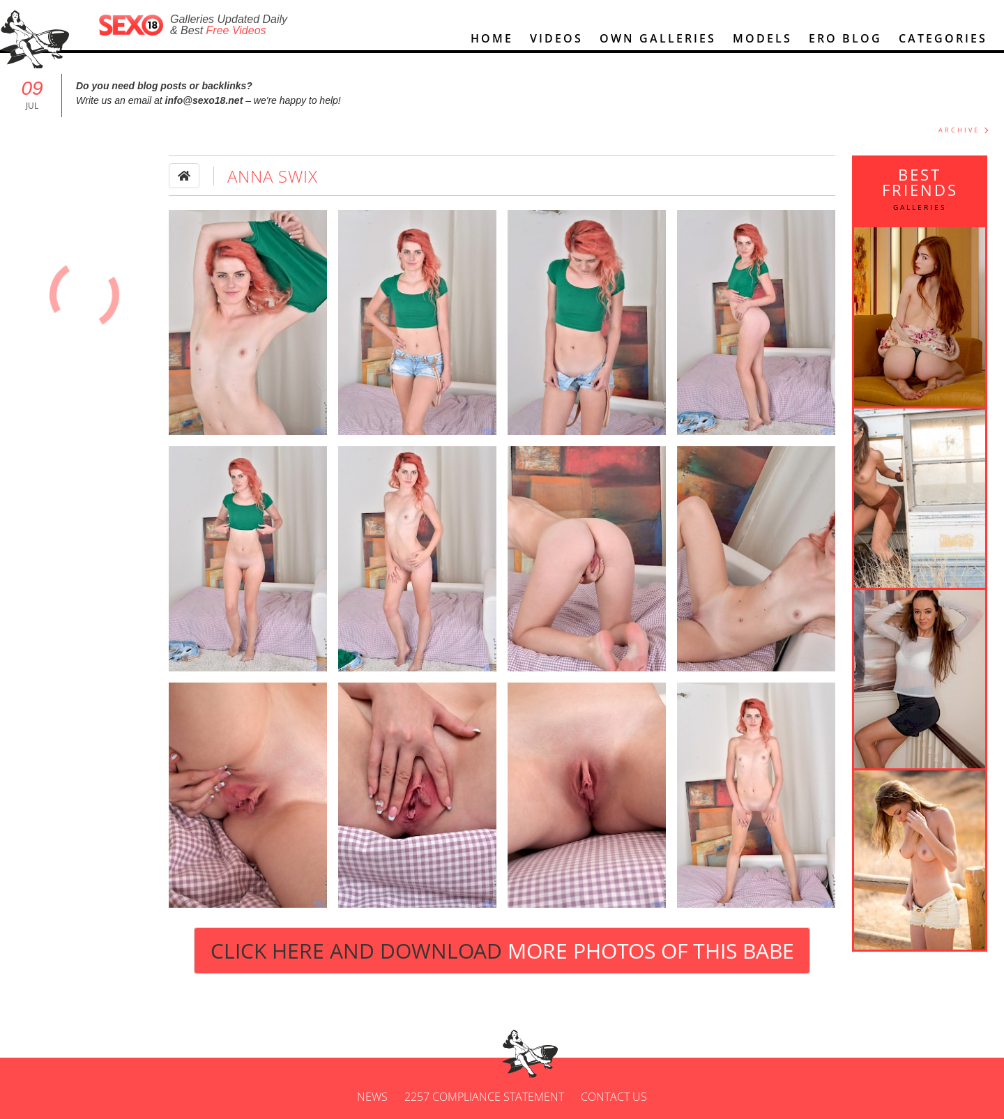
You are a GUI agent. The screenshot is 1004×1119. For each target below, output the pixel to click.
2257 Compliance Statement (484, 1096)
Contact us (614, 1096)
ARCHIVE (959, 130)
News (372, 1096)
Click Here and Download (502, 950)
